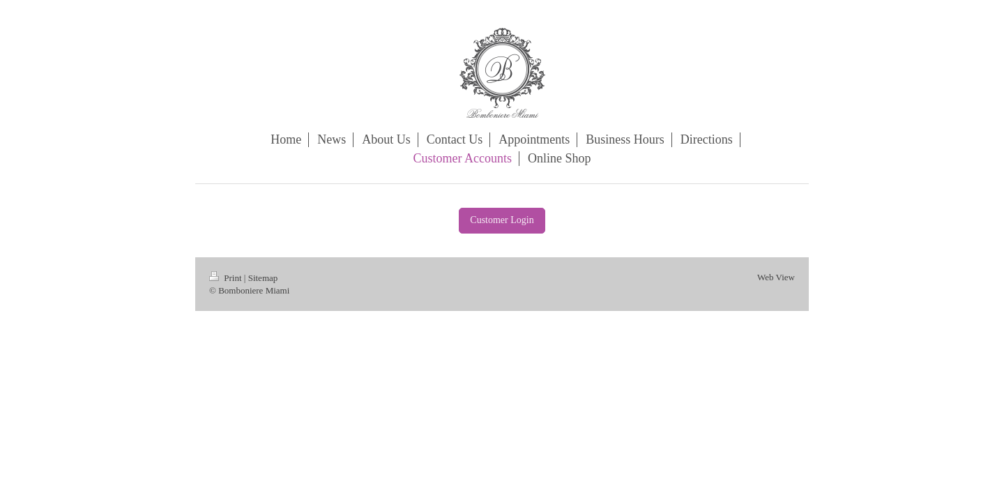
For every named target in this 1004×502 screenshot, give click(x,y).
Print (226, 278)
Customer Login (501, 220)
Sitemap (263, 278)
